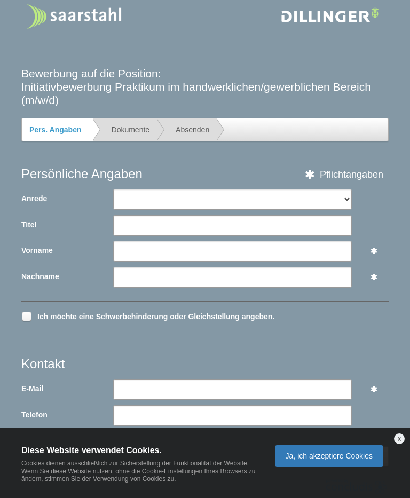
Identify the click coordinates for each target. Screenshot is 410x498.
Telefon (34, 414)
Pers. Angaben (55, 129)
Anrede (34, 198)
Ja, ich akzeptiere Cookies (329, 456)
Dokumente (131, 129)
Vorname (37, 250)
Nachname (40, 276)
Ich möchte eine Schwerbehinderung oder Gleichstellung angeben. (155, 318)
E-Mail (32, 388)
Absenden (192, 129)
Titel (29, 224)
